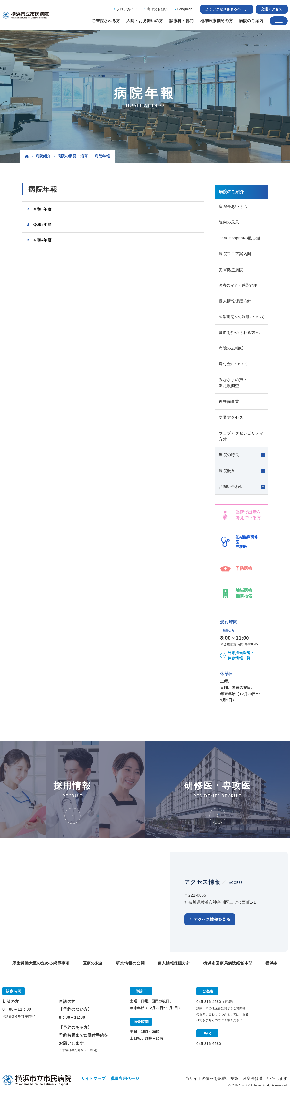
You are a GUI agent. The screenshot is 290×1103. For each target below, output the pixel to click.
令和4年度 (42, 240)
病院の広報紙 (231, 349)
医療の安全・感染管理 (238, 286)
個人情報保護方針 (235, 302)
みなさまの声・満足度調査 (233, 384)
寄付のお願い (157, 9)
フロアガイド (126, 9)
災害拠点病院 (231, 270)
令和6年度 (42, 209)
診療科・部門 (181, 21)
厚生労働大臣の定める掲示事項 (41, 965)
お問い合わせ (231, 489)
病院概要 (227, 473)
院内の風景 (229, 222)
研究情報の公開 (130, 965)
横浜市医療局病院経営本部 (227, 965)
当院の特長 (229, 457)
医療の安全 (93, 965)
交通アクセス (271, 9)
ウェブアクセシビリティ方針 (241, 438)
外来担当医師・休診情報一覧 (241, 658)
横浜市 (271, 965)
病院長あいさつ (233, 206)
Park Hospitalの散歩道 (240, 238)
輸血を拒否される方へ (239, 333)
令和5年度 (42, 225)
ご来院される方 (106, 21)
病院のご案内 (251, 21)
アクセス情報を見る (212, 922)
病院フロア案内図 (235, 254)
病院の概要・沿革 (73, 156)
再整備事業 (229, 403)
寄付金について (233, 365)
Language (185, 9)
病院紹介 (43, 156)
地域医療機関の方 (216, 21)
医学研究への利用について (242, 318)
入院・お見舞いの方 (144, 21)
